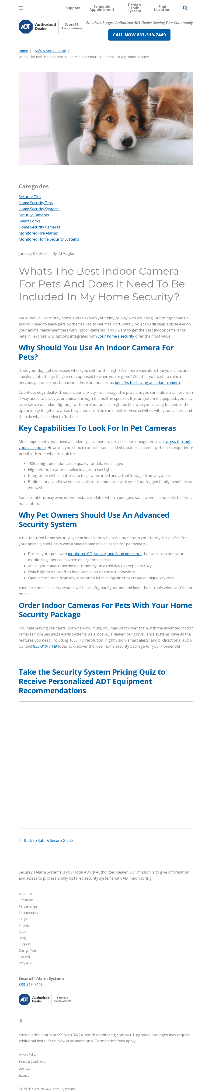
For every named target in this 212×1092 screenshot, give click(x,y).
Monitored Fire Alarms (38, 233)
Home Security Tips (36, 202)
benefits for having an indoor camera (147, 382)
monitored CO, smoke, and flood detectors (105, 553)
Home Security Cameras (39, 227)
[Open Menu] (21, 8)
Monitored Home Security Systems (49, 239)
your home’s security (116, 336)
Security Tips (30, 196)
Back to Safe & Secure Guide (46, 840)
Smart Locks (29, 221)
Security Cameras (34, 215)
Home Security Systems (39, 208)
